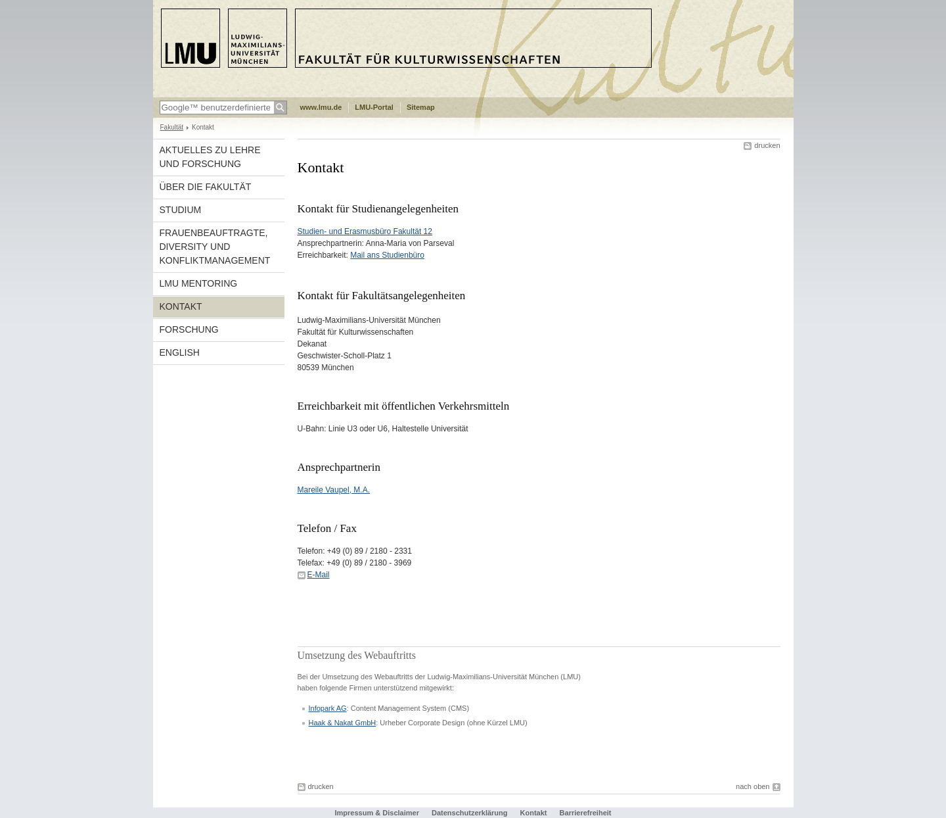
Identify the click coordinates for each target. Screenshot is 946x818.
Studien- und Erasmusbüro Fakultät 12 (365, 231)
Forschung (189, 329)
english (180, 352)
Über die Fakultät (206, 186)
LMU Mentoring (199, 283)
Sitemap (421, 107)
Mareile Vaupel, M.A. (334, 489)
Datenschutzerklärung (470, 813)
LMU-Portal (374, 107)
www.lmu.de (321, 107)
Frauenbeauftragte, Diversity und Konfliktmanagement (215, 247)
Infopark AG (328, 708)
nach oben (752, 786)
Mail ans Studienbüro (387, 255)
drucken (767, 145)
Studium (181, 209)
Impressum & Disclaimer (377, 813)
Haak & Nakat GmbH (342, 723)
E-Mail (318, 574)
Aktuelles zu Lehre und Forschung (210, 157)
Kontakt (181, 306)
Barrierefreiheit (586, 813)
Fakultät (172, 127)
